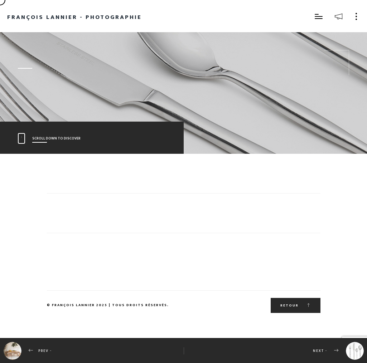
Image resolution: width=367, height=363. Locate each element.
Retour (295, 305)
